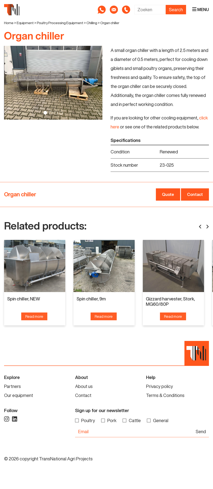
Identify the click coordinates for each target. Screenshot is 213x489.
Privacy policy (159, 397)
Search (176, 9)
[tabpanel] (53, 83)
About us (84, 397)
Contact (195, 194)
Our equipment (18, 406)
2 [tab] (50, 113)
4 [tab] (61, 113)
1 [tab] (45, 113)
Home (8, 23)
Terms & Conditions (165, 406)
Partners (12, 397)
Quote (168, 194)
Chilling (92, 23)
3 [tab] (56, 113)
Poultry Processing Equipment (60, 23)
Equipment (25, 23)
